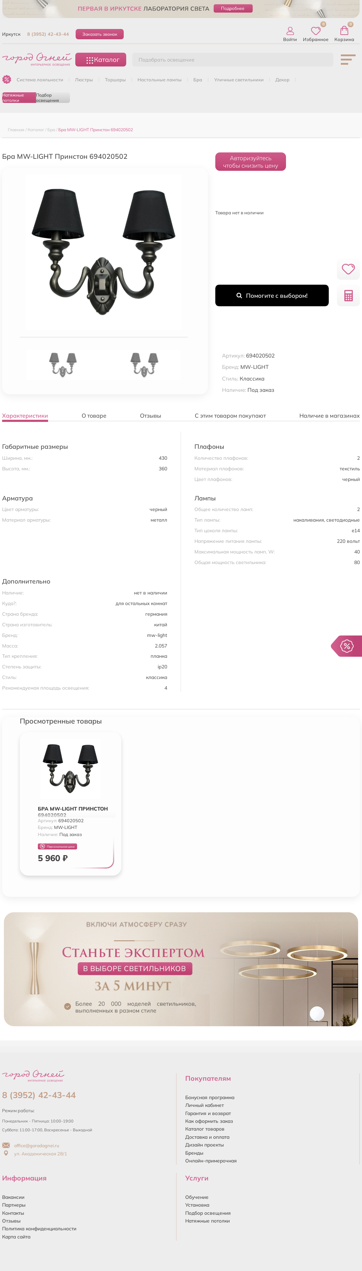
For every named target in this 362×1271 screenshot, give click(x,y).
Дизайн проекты (204, 1145)
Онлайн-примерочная (211, 1160)
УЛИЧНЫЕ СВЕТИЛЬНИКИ (239, 79)
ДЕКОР (282, 79)
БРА (197, 79)
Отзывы (11, 1221)
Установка (197, 1205)
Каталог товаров (204, 1129)
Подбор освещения (47, 97)
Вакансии (13, 1197)
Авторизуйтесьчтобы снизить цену (250, 161)
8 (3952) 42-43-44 (48, 34)
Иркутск (11, 34)
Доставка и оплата (207, 1137)
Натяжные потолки (13, 97)
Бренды (194, 1153)
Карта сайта (16, 1237)
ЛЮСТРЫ (84, 79)
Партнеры (13, 1205)
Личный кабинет (204, 1105)
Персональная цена (57, 846)
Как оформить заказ (209, 1121)
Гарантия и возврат (208, 1113)
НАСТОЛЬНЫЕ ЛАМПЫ (160, 79)
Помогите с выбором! (272, 295)
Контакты (13, 1213)
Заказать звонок (99, 34)
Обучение (197, 1197)
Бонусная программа (209, 1097)
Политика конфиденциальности (39, 1228)
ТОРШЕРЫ (115, 79)
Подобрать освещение (166, 60)
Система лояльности (40, 79)
